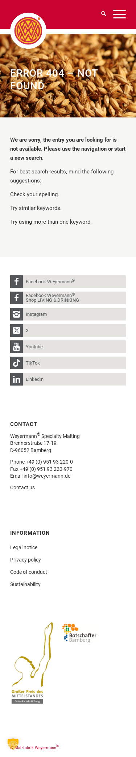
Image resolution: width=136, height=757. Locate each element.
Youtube (34, 346)
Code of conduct (28, 572)
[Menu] (116, 14)
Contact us (22, 487)
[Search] (100, 14)
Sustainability (25, 584)
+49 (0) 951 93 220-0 (49, 462)
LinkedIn (35, 379)
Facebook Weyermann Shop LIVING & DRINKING (52, 297)
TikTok (33, 363)
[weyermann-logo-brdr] (39, 31)
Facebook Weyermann (50, 281)
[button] (13, 744)
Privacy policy (25, 560)
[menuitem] (100, 14)
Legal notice (23, 547)
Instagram (36, 314)
